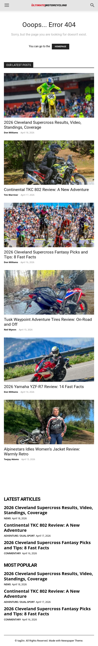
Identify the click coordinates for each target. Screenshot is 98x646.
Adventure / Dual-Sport (19, 535)
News (7, 518)
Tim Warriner (11, 194)
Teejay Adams (11, 459)
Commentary (12, 553)
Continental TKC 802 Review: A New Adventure (46, 189)
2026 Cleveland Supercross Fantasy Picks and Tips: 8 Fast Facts (47, 544)
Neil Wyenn (10, 329)
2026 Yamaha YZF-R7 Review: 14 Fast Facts (44, 386)
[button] (6, 5)
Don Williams (11, 132)
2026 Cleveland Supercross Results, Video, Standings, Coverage (48, 509)
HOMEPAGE (60, 46)
